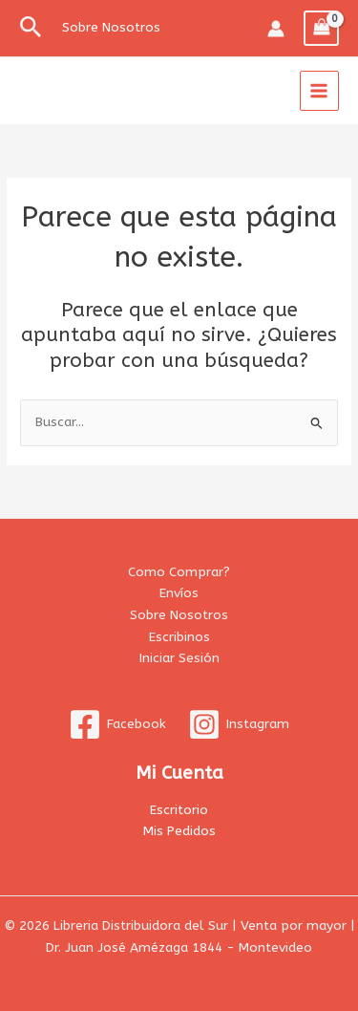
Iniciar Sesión (179, 658)
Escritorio (179, 810)
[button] (31, 28)
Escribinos (179, 637)
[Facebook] (118, 724)
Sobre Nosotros (179, 615)
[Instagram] (239, 724)
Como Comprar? (179, 572)
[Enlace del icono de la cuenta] (275, 28)
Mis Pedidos (179, 831)
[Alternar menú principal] (319, 90)
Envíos (179, 593)
